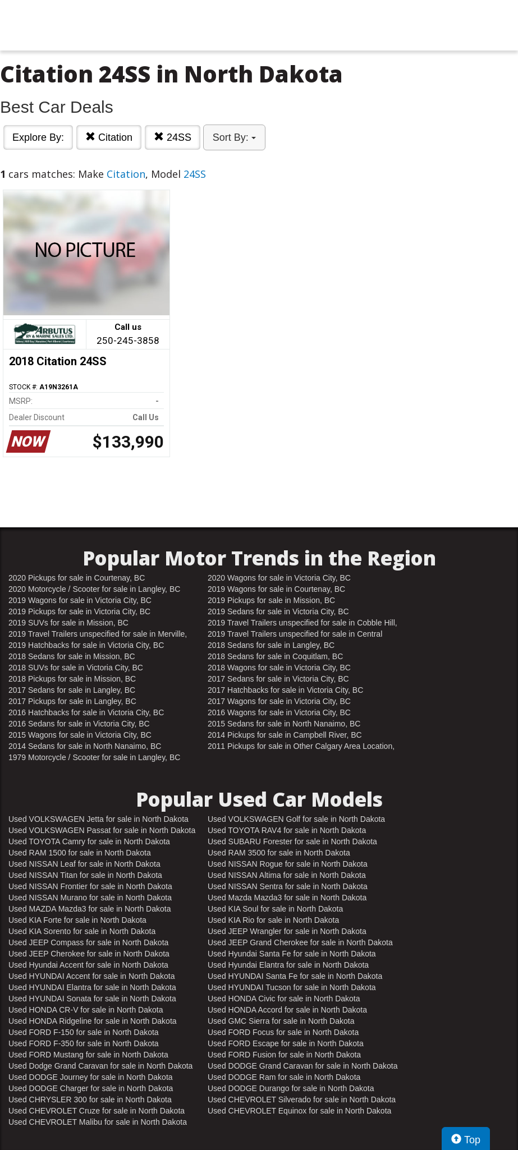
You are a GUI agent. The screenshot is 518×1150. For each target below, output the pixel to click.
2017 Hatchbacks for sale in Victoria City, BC (285, 690)
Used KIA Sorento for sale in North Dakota (81, 931)
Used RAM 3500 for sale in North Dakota (279, 852)
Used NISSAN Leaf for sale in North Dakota (84, 863)
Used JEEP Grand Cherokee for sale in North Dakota (300, 942)
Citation (108, 137)
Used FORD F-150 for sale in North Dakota (83, 1032)
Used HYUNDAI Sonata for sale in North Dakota (92, 998)
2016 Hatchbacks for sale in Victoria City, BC (86, 712)
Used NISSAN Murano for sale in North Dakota (90, 897)
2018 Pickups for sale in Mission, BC (72, 678)
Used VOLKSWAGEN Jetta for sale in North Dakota (98, 819)
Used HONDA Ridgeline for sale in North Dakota (92, 1020)
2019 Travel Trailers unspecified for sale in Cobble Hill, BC (302, 623)
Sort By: (234, 137)
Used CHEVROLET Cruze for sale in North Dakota (96, 1110)
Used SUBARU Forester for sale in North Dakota (292, 841)
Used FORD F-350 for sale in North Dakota (83, 1043)
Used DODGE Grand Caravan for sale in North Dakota (302, 1065)
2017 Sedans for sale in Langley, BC (71, 690)
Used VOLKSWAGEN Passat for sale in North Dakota (101, 830)
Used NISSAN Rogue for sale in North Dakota (288, 863)
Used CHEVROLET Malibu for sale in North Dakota (97, 1121)
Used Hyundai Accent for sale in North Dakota (88, 964)
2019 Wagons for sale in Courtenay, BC (276, 589)
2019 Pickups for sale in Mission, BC (271, 600)
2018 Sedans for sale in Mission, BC (71, 656)
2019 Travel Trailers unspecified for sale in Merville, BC (97, 634)
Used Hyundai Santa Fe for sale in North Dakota (292, 953)
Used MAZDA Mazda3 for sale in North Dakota (89, 908)
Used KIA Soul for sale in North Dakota (275, 908)
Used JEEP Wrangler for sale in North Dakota (287, 931)
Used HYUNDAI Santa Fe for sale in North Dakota (295, 976)
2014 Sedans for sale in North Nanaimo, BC (84, 746)
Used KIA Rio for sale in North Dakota (273, 920)
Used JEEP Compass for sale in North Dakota (88, 942)
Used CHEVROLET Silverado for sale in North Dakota (302, 1099)
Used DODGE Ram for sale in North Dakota (284, 1077)
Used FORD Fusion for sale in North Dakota (284, 1054)
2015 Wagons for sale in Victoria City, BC (80, 734)
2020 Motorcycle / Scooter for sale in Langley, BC (94, 589)
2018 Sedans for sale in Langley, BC (271, 645)
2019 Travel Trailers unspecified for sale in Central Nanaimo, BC (295, 634)
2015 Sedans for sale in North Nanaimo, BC (284, 723)
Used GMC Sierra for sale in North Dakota (281, 1020)
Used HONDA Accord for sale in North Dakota (287, 1009)
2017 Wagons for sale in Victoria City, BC (279, 701)
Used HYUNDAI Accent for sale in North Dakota (91, 976)
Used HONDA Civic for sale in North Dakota (284, 998)
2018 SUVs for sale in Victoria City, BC (75, 667)
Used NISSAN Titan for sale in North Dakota (85, 875)
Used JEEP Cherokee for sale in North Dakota (88, 953)
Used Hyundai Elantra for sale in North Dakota (288, 964)
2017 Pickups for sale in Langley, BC (72, 701)
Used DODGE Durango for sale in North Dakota (291, 1088)
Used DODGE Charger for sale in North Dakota (90, 1088)
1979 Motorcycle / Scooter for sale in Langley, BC (94, 757)
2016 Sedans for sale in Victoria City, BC (79, 723)
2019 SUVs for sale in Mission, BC (68, 622)
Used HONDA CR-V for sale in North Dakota (85, 1009)
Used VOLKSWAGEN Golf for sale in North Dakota (296, 819)
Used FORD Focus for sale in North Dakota (283, 1032)
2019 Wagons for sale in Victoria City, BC (80, 600)
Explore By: (38, 137)
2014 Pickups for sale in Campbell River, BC (285, 734)
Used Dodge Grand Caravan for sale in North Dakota (100, 1065)
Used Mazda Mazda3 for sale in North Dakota (287, 897)
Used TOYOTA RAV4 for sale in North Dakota (287, 830)
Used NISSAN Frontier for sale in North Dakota (90, 886)
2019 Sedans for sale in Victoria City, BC (278, 611)
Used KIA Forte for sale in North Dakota (77, 920)
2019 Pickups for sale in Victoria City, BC (79, 611)
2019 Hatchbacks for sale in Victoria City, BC (86, 645)
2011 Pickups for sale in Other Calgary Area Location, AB (301, 747)
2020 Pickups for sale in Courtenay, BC (76, 577)
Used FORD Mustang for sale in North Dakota (88, 1054)
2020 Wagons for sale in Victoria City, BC (279, 577)
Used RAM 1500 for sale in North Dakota (79, 852)
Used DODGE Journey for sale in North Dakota (90, 1077)
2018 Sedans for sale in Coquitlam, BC (275, 656)
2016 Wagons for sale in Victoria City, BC (279, 712)
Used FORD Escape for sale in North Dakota (286, 1043)
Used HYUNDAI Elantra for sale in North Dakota (92, 987)
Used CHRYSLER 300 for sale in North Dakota (90, 1099)
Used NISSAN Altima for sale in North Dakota (287, 875)
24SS (172, 137)
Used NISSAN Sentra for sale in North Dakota (288, 886)
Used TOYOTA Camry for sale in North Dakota (89, 841)
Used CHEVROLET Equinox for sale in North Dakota (299, 1110)
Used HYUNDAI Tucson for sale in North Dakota (292, 987)
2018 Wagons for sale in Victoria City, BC (279, 667)
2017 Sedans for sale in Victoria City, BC (278, 678)
